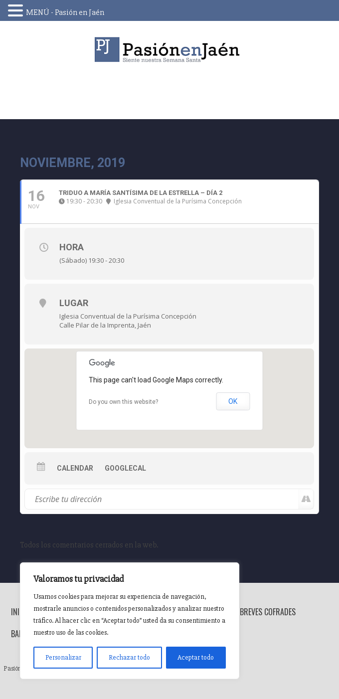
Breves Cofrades (268, 612)
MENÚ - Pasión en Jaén (65, 12)
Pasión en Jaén (169, 49)
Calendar (75, 468)
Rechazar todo (129, 657)
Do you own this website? (123, 401)
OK (232, 401)
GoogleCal (125, 468)
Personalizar (63, 657)
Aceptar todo (195, 657)
